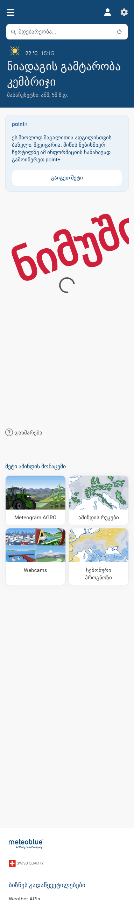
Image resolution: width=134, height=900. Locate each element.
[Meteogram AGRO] (35, 500)
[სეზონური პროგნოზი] (99, 556)
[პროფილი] (107, 12)
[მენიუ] (10, 12)
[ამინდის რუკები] (99, 500)
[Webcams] (35, 556)
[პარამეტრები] (124, 12)
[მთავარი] (26, 844)
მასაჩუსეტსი (22, 95)
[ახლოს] (119, 31)
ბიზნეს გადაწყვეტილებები (47, 885)
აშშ (45, 95)
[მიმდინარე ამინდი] (67, 50)
